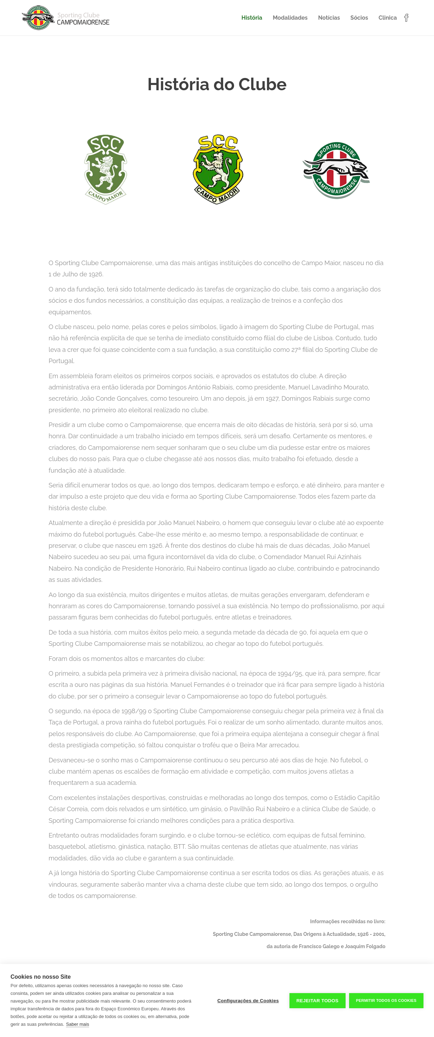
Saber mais (77, 1024)
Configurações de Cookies (248, 1000)
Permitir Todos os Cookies (386, 1000)
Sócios (359, 17)
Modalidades (290, 17)
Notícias (329, 17)
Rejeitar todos (317, 1000)
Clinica (388, 17)
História (251, 17)
